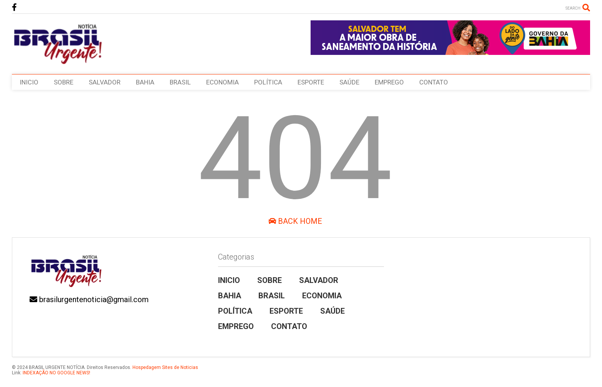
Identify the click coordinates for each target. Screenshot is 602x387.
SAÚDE (349, 82)
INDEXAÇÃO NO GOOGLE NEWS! (56, 372)
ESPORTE (311, 82)
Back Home (295, 221)
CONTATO (433, 82)
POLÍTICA (268, 82)
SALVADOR (105, 82)
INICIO (29, 82)
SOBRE (63, 82)
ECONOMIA (222, 82)
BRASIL (180, 82)
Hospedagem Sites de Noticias (165, 367)
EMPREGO (389, 82)
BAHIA (145, 82)
